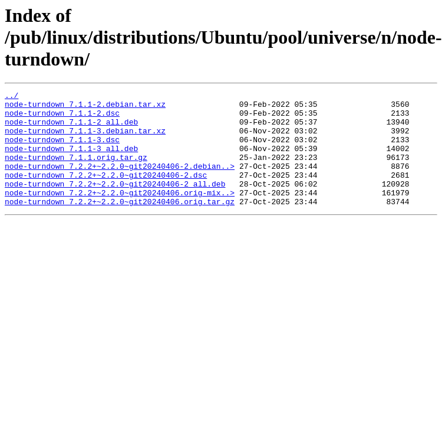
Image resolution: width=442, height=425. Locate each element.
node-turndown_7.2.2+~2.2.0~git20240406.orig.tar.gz (120, 224)
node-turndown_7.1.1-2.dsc (62, 118)
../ (11, 96)
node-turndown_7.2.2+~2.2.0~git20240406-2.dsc (106, 192)
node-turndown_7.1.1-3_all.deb (71, 160)
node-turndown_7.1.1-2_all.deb (71, 128)
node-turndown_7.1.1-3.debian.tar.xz (85, 139)
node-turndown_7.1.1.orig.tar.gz (76, 171)
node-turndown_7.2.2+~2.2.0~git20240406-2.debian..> (120, 181)
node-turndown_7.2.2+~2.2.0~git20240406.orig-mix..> (120, 213)
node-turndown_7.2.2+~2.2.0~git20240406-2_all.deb (115, 203)
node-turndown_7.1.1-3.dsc (62, 150)
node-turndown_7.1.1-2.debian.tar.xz (85, 107)
